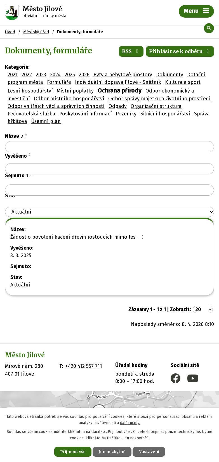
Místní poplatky (75, 91)
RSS (131, 51)
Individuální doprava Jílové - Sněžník (118, 82)
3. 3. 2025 (20, 255)
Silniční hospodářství (165, 114)
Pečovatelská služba (31, 114)
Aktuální (20, 285)
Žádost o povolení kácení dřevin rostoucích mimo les (78, 237)
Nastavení (148, 451)
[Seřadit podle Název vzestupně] (26, 134)
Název (14, 136)
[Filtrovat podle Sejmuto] (109, 190)
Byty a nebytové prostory (122, 75)
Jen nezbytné (112, 451)
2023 (41, 75)
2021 (13, 75)
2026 (84, 75)
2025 (70, 75)
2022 (27, 75)
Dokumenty (169, 75)
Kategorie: (17, 67)
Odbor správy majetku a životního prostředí (159, 99)
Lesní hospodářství (30, 91)
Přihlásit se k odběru (180, 51)
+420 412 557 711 (83, 366)
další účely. (130, 423)
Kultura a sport (183, 82)
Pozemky (126, 114)
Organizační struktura (156, 106)
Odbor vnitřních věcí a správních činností (56, 106)
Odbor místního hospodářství (69, 99)
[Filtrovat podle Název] (109, 146)
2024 (55, 75)
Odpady (118, 106)
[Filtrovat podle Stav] (109, 212)
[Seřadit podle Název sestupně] (26, 136)
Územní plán (46, 121)
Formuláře (59, 82)
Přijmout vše (73, 451)
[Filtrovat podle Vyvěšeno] (109, 168)
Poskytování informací (85, 114)
